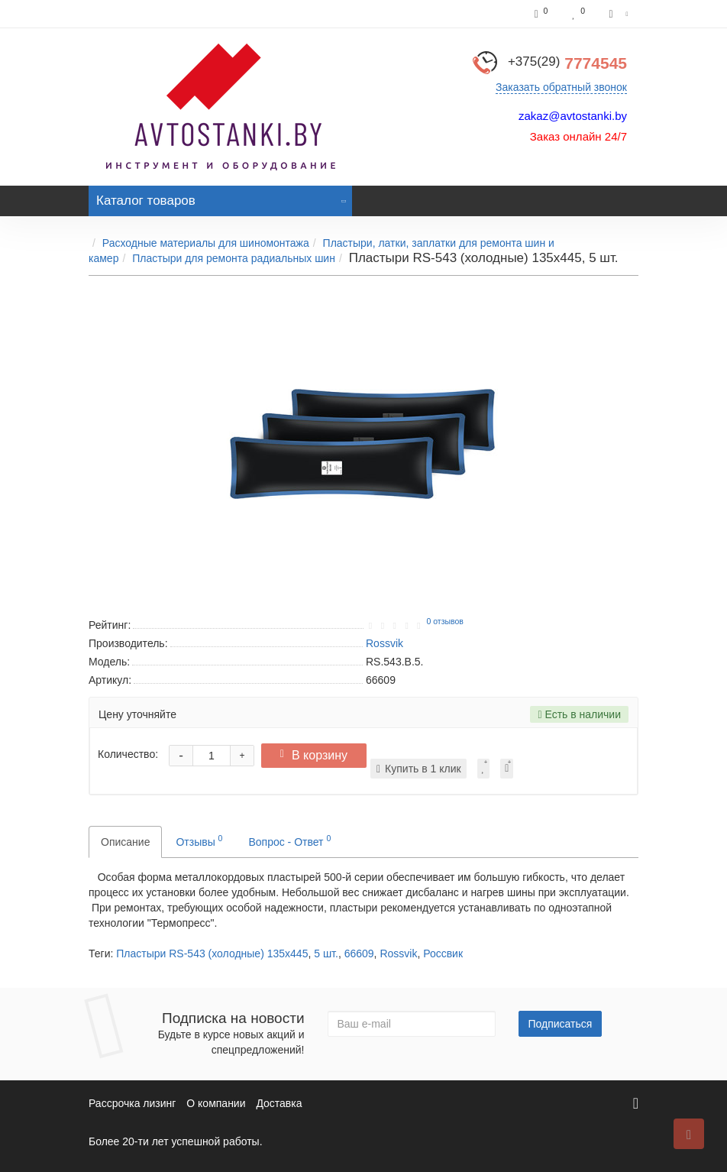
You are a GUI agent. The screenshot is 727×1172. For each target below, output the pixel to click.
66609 (359, 953)
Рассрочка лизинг (132, 1103)
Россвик (443, 953)
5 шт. (326, 953)
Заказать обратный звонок (561, 87)
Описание (125, 842)
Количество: (128, 754)
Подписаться (560, 1024)
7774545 (567, 63)
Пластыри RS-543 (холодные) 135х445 (212, 953)
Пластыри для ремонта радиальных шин (233, 258)
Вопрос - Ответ (289, 840)
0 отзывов (444, 621)
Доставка (279, 1103)
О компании (215, 1103)
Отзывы (199, 840)
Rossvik (398, 953)
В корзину (317, 755)
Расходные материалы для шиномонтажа (205, 243)
